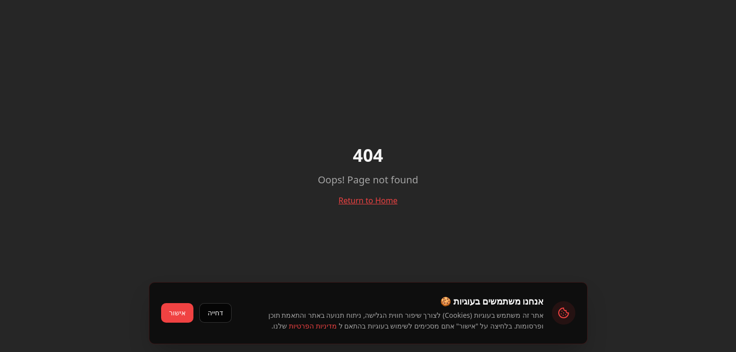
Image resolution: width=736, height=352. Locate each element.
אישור (177, 312)
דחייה (215, 312)
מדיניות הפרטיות (313, 325)
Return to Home (367, 200)
